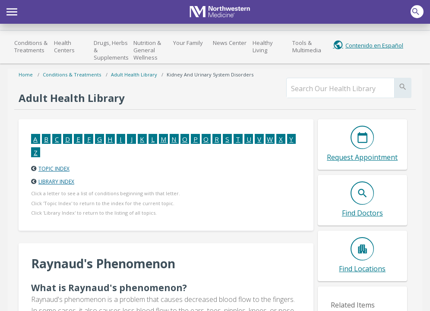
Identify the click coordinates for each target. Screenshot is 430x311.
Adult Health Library (134, 74)
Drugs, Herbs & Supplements (111, 50)
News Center (230, 43)
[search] (340, 88)
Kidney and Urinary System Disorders (210, 74)
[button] (12, 10)
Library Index (56, 181)
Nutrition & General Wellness (147, 50)
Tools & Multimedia (306, 46)
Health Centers (64, 46)
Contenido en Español (374, 45)
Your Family (188, 43)
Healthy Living (263, 46)
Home (26, 74)
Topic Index (54, 168)
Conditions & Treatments (30, 46)
